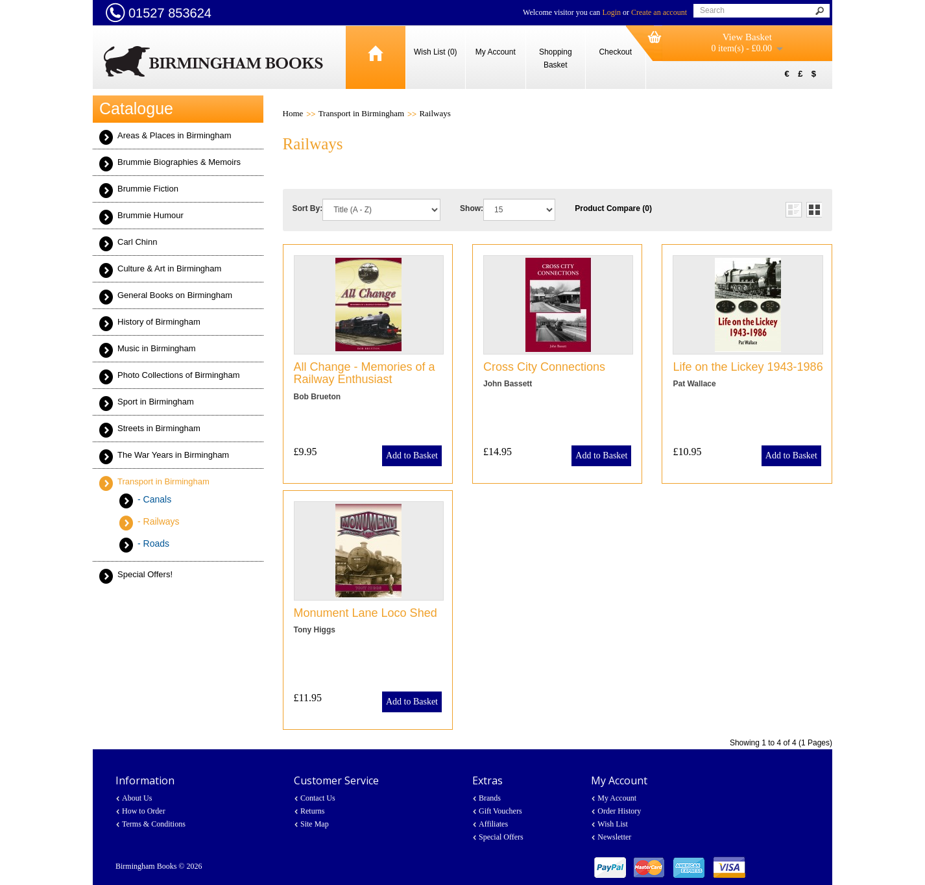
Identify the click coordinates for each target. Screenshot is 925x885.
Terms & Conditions (154, 824)
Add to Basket (412, 455)
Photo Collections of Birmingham (178, 375)
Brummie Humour (150, 215)
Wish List (612, 824)
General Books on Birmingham (174, 295)
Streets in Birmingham (158, 428)
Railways (434, 113)
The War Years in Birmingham (173, 455)
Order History (619, 811)
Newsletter (614, 836)
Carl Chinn (137, 242)
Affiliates (493, 824)
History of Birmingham (158, 322)
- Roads (153, 543)
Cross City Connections (544, 366)
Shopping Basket (555, 58)
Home (293, 113)
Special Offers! (145, 574)
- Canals (154, 499)
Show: (471, 208)
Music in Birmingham (156, 348)
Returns (312, 811)
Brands (490, 798)
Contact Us (317, 798)
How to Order (143, 811)
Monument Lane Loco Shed (365, 612)
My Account (495, 51)
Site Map (314, 824)
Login (611, 12)
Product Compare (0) (613, 208)
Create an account (659, 12)
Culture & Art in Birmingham (169, 268)
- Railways (159, 521)
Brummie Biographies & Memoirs (179, 162)
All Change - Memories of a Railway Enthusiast (364, 373)
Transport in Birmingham (163, 481)
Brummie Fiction (147, 188)
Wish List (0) (435, 51)
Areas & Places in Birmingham (174, 135)
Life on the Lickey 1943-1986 (748, 366)
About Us (137, 798)
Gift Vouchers (500, 811)
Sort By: (308, 208)
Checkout (615, 51)
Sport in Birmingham (155, 401)
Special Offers (501, 836)
